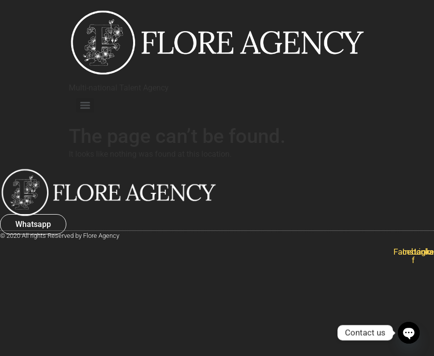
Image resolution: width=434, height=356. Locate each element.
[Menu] (85, 105)
